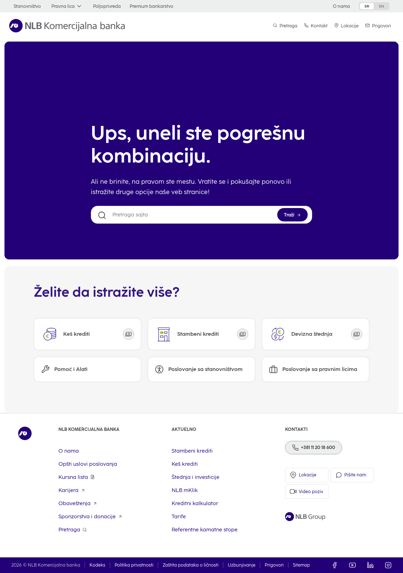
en (381, 6)
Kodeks (97, 565)
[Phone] (313, 447)
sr (366, 6)
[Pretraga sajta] (201, 215)
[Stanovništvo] (27, 6)
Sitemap (301, 565)
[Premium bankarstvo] (151, 6)
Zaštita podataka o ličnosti (191, 565)
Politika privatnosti (134, 565)
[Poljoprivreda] (107, 6)
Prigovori (274, 565)
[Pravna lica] (67, 6)
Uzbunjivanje (241, 565)
